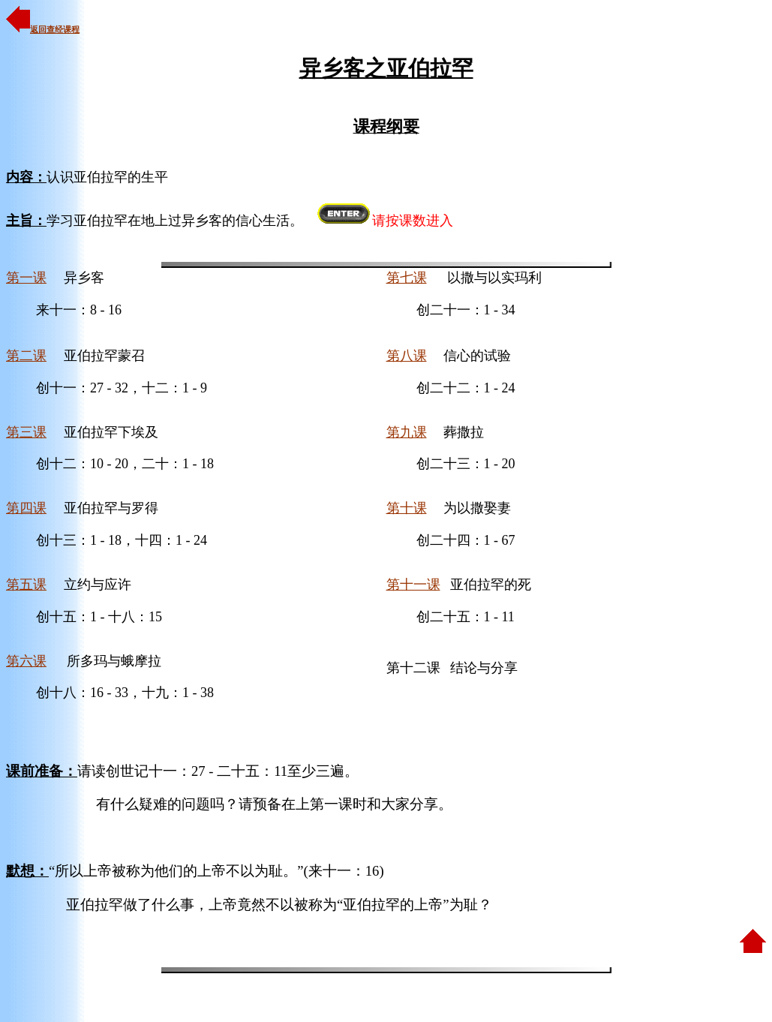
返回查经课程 (43, 29)
